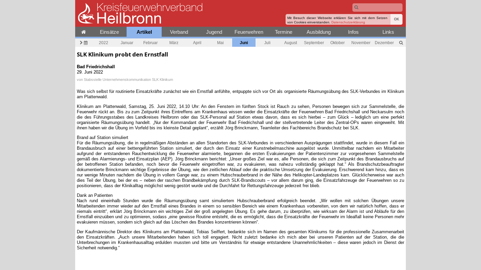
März (173, 42)
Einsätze (109, 32)
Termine (283, 32)
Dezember (384, 42)
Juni (244, 42)
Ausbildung (319, 32)
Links (388, 32)
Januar (127, 42)
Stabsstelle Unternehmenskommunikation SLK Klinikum (128, 79)
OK (396, 19)
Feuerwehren (248, 32)
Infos (353, 32)
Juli (267, 42)
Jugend (214, 32)
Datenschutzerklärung (348, 22)
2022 (103, 42)
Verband (179, 32)
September (314, 42)
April (197, 42)
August (290, 42)
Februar (150, 42)
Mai (220, 42)
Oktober (337, 42)
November (360, 42)
